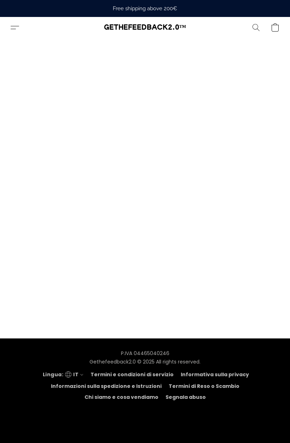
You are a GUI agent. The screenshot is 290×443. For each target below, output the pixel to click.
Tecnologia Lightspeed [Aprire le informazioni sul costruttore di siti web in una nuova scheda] (145, 427)
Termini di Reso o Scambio (204, 386)
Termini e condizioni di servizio (132, 374)
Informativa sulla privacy (215, 374)
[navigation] (62, 374)
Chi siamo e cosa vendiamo (121, 397)
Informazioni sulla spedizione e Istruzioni (106, 386)
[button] (145, 27)
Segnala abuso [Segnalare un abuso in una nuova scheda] (186, 397)
